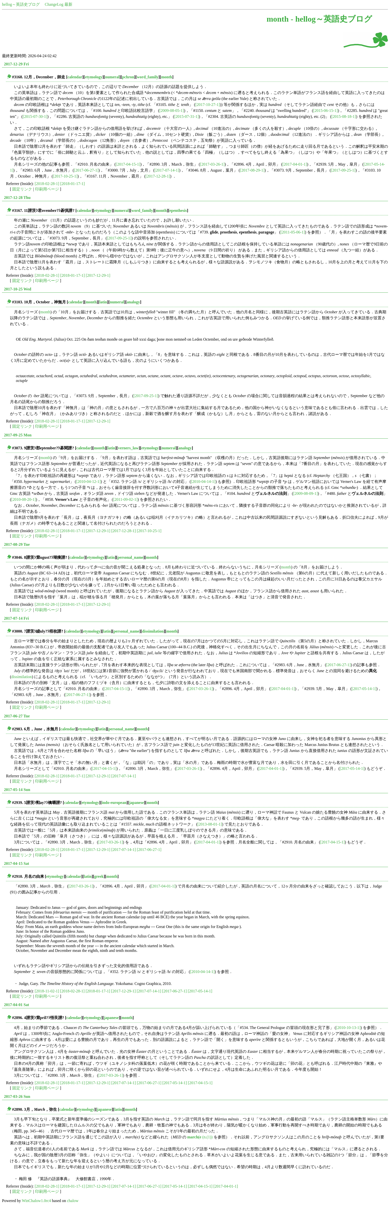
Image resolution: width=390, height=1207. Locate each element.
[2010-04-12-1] (88, 481)
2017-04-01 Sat (16, 1005)
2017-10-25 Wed (17, 289)
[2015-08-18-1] (344, 116)
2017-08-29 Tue (17, 544)
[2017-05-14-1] (364, 689)
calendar (74, 77)
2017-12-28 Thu (17, 197)
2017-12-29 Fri (16, 64)
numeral (112, 77)
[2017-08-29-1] (252, 170)
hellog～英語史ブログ (21, 4)
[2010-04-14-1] (203, 481)
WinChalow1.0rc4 (36, 1201)
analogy (133, 302)
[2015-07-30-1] (35, 116)
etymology (93, 77)
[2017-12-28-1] (158, 176)
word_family (147, 77)
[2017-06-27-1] (86, 170)
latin (103, 302)
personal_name (130, 557)
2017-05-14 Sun (17, 790)
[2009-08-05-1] (171, 110)
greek (99, 876)
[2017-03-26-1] (212, 164)
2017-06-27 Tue (17, 716)
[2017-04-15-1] (128, 164)
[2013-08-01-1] (209, 824)
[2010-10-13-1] (348, 1027)
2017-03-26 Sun (17, 1096)
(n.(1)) (200, 1137)
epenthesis (178, 210)
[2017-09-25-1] (343, 170)
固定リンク (22, 189)
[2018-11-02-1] (47, 991)
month (166, 77)
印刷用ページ (47, 189)
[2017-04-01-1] (294, 164)
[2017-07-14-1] (166, 170)
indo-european (114, 802)
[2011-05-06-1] (293, 232)
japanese (136, 802)
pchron (128, 77)
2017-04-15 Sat (16, 863)
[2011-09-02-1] (125, 499)
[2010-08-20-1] (23, 499)
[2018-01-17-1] (72, 184)
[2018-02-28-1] (47, 184)
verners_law (128, 448)
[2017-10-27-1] (207, 104)
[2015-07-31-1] (186, 116)
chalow (72, 1201)
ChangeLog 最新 (58, 4)
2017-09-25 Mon (18, 435)
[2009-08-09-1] (305, 493)
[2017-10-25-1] (65, 176)
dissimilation (153, 631)
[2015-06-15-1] (325, 110)
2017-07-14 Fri (16, 618)
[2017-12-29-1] (98, 275)
